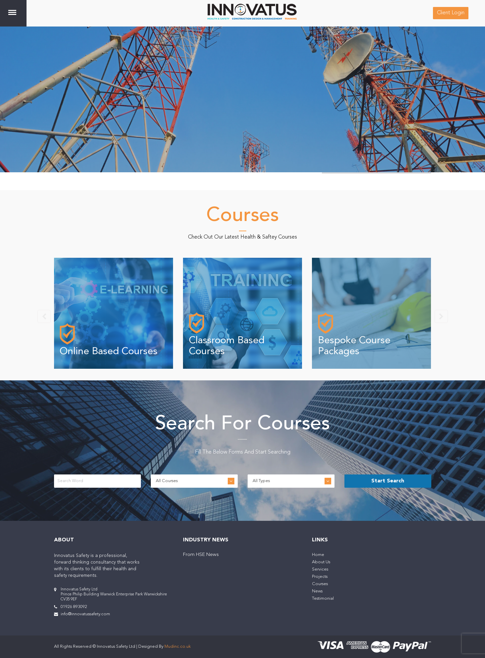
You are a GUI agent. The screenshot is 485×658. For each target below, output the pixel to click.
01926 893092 (74, 607)
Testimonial (323, 598)
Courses (320, 584)
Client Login (450, 13)
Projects (320, 577)
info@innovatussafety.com (85, 614)
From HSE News (201, 554)
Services (320, 569)
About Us (321, 562)
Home (318, 555)
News (317, 591)
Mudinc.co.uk (177, 646)
